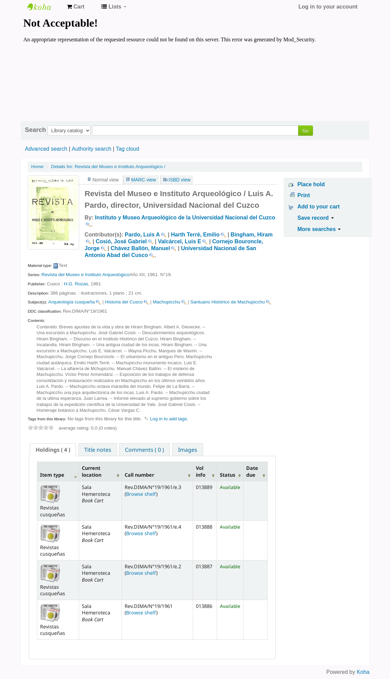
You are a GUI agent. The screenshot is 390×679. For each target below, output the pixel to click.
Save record (316, 218)
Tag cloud (127, 149)
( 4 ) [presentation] (53, 449)
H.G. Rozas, (76, 283)
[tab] (53, 449)
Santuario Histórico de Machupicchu (227, 301)
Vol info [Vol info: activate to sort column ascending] (200, 471)
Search (35, 129)
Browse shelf (141, 494)
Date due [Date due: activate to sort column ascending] (252, 471)
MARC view (143, 179)
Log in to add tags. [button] (169, 418)
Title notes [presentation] (97, 449)
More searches (319, 229)
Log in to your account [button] (328, 7)
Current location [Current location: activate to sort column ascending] (91, 471)
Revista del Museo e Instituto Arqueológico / (108, 166)
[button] (75, 7)
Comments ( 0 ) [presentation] (144, 449)
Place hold (311, 184)
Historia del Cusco (123, 301)
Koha (363, 672)
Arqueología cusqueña (71, 301)
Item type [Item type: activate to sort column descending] (52, 475)
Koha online (44, 7)
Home (37, 166)
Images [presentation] (187, 449)
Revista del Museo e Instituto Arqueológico (85, 274)
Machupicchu (166, 301)
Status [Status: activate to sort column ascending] (227, 475)
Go (305, 130)
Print (304, 195)
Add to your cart (319, 206)
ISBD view (179, 179)
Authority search (91, 149)
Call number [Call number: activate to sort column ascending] (139, 475)
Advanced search (46, 149)
